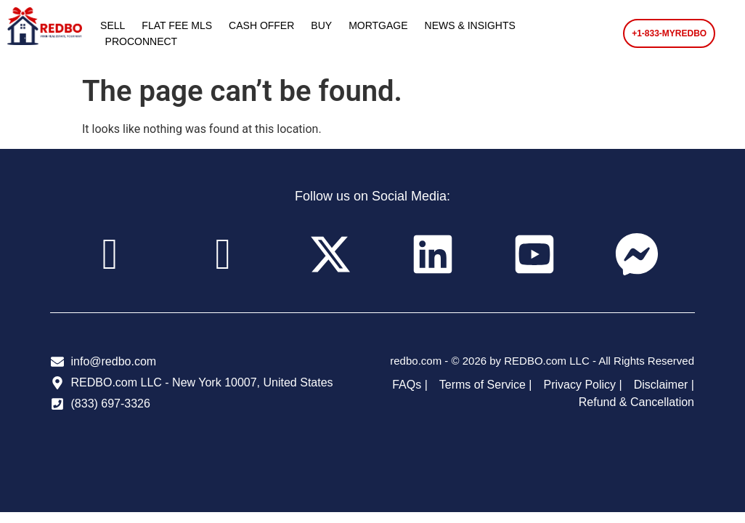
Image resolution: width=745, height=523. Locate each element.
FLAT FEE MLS (177, 25)
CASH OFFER (261, 25)
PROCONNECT (141, 41)
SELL (112, 25)
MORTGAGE (378, 25)
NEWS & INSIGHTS (470, 25)
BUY (321, 25)
